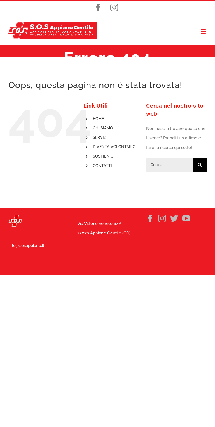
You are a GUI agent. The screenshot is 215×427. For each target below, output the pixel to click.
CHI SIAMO (103, 128)
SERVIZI (100, 137)
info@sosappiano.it (26, 245)
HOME (98, 119)
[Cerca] (200, 165)
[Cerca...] (169, 165)
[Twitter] (174, 218)
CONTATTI (102, 165)
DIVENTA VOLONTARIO (114, 146)
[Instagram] (162, 218)
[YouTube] (186, 218)
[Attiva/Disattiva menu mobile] (204, 31)
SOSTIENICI (103, 156)
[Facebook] (150, 218)
